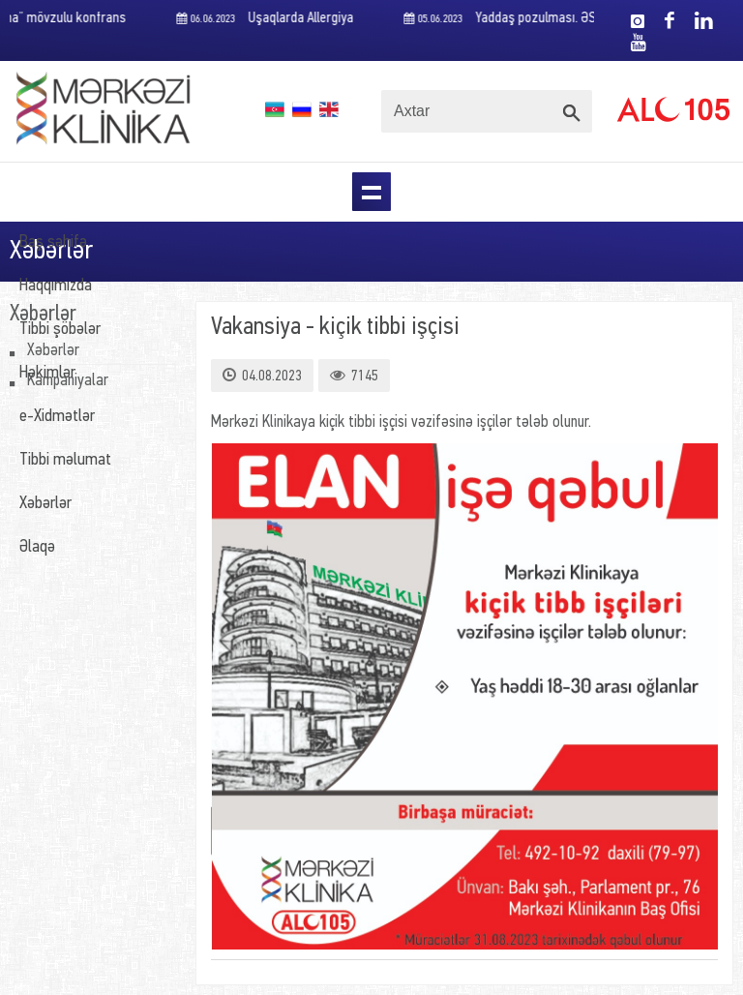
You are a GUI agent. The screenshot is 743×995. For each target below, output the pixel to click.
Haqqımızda (55, 286)
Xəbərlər (45, 504)
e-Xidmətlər (57, 416)
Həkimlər (47, 373)
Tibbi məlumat (65, 460)
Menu (371, 191)
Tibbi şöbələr (60, 329)
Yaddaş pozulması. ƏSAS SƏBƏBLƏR (542, 19)
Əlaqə (37, 547)
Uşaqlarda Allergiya (268, 19)
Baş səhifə (53, 242)
